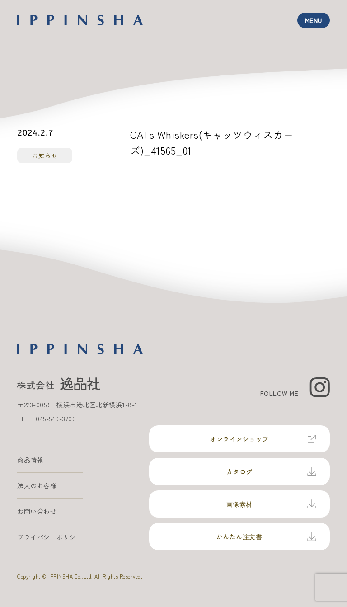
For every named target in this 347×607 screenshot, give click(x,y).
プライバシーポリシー (50, 536)
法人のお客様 (36, 485)
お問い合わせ (36, 511)
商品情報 (30, 459)
